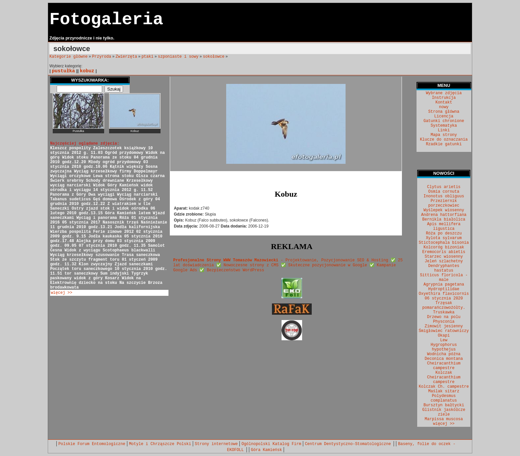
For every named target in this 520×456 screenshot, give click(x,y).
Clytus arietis (444, 187)
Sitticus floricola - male (444, 277)
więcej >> (61, 293)
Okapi (444, 335)
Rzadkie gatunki (444, 144)
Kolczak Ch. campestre (444, 386)
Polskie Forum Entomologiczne (91, 444)
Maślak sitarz (443, 391)
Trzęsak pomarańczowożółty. (443, 305)
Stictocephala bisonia (444, 242)
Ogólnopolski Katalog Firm (271, 444)
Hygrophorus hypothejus (444, 347)
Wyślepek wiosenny (443, 210)
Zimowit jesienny (444, 326)
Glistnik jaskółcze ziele (443, 412)
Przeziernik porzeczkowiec (443, 203)
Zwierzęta (126, 56)
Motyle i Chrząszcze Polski (160, 444)
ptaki (148, 56)
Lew (443, 340)
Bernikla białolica (443, 219)
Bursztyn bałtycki (443, 405)
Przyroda (101, 56)
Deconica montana (444, 359)
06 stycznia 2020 (444, 298)
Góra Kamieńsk (266, 450)
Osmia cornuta (443, 191)
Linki (444, 130)
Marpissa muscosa (444, 419)
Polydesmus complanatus (444, 398)
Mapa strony (444, 135)
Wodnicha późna (444, 354)
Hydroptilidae (443, 289)
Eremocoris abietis (443, 252)
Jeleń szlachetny (444, 261)
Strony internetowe (216, 444)
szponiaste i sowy (178, 56)
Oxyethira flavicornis (444, 294)
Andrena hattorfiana (444, 215)
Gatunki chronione (443, 121)
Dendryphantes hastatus (443, 268)
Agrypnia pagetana (443, 284)
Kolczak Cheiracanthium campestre (444, 377)
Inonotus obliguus (443, 196)
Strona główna (443, 111)
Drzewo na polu (444, 317)
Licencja (443, 116)
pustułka (63, 71)
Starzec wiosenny (444, 256)
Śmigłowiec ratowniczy (444, 331)
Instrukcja (444, 98)
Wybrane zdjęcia (444, 93)
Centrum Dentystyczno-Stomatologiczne (349, 444)
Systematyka (444, 125)
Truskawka (444, 312)
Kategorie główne (68, 56)
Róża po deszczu (444, 233)
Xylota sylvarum (444, 238)
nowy (444, 107)
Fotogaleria (106, 20)
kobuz (87, 71)
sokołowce (214, 56)
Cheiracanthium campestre (444, 365)
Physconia (444, 321)
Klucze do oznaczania (444, 139)
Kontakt (443, 102)
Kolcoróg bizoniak (443, 247)
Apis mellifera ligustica (444, 226)
